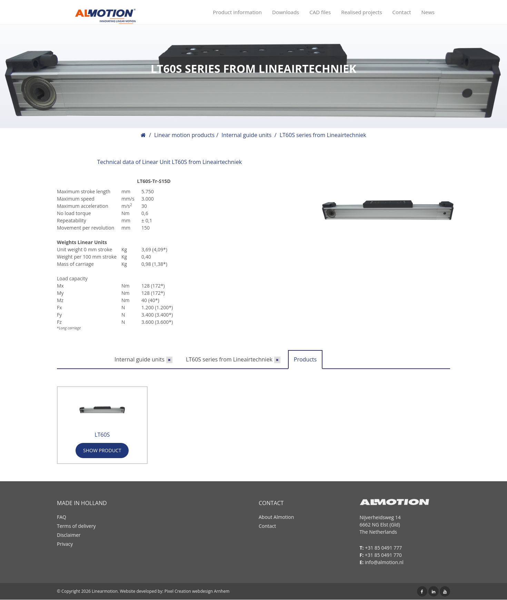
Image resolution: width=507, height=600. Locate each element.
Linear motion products (184, 135)
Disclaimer (68, 535)
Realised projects (361, 12)
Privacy (65, 544)
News (428, 12)
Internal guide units (246, 135)
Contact (401, 12)
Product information (237, 12)
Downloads (285, 12)
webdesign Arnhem (210, 591)
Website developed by (141, 591)
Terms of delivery (76, 526)
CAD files (320, 12)
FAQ (61, 517)
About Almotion (276, 517)
